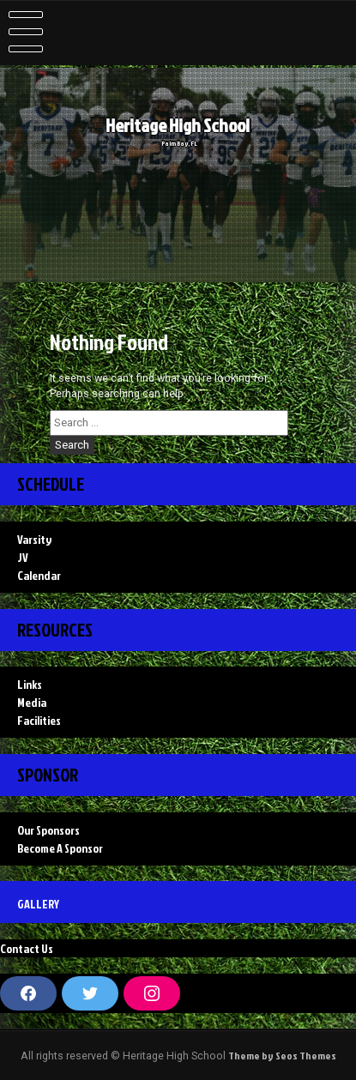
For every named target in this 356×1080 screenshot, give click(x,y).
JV (22, 557)
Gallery (38, 904)
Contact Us (26, 948)
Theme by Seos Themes (282, 1055)
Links (29, 684)
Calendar (39, 575)
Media (31, 702)
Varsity (34, 539)
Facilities (39, 720)
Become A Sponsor (60, 848)
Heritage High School (181, 125)
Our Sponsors (48, 830)
